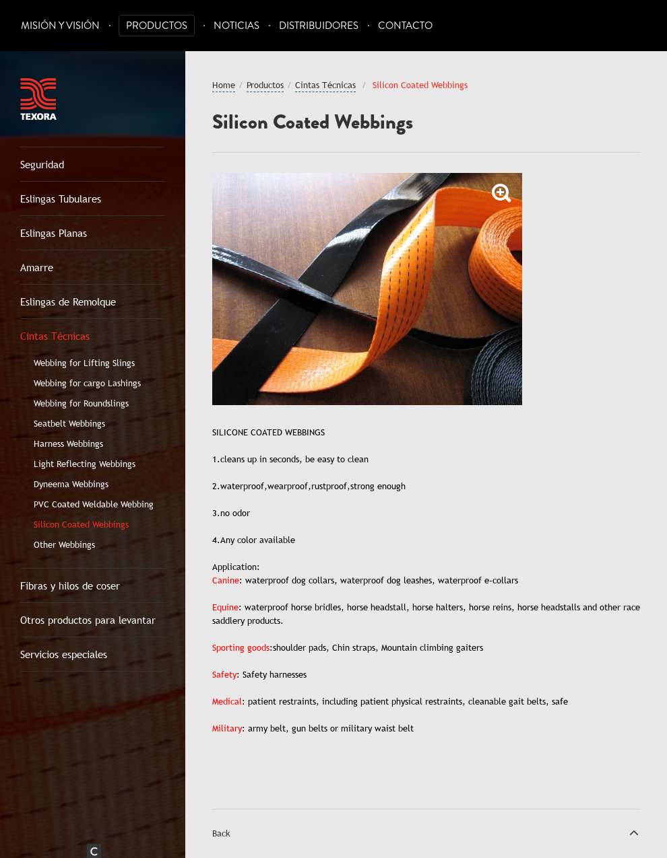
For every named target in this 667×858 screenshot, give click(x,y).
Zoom (501, 193)
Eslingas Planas (53, 233)
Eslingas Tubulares (60, 198)
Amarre (36, 267)
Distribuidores (318, 26)
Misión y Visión (60, 26)
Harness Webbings (68, 443)
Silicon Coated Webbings (81, 524)
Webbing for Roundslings (81, 403)
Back (221, 833)
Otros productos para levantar (88, 620)
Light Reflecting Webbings (84, 464)
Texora (38, 99)
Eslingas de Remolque (68, 301)
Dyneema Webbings (71, 484)
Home (223, 85)
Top (634, 832)
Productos (156, 26)
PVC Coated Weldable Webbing (94, 504)
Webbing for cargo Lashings (87, 383)
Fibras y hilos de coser (70, 585)
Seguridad (42, 164)
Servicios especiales (63, 654)
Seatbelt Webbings (69, 423)
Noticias (236, 26)
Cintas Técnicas (55, 336)
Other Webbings (64, 544)
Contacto (405, 26)
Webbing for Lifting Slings (84, 363)
